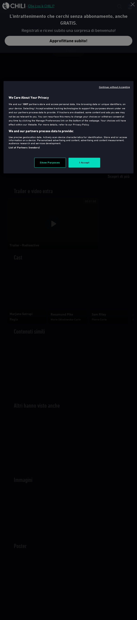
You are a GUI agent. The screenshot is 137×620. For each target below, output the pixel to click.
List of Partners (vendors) (24, 147)
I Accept (84, 162)
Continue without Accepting (114, 86)
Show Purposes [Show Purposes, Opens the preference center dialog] (50, 162)
